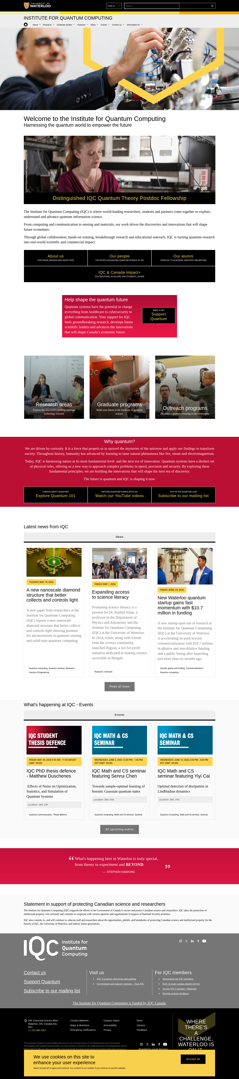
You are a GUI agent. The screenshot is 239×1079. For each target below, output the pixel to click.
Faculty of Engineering (39, 672)
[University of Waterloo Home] (37, 6)
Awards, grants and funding (172, 668)
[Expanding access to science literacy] (119, 563)
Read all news (119, 686)
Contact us (35, 972)
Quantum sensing (56, 668)
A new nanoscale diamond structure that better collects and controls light (53, 594)
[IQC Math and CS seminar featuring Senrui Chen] (119, 740)
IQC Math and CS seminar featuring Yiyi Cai (184, 774)
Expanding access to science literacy (110, 594)
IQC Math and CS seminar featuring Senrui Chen (119, 774)
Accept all (193, 1059)
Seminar (138, 814)
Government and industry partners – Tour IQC (120, 983)
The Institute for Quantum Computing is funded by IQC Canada (119, 1003)
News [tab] (119, 536)
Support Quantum (42, 981)
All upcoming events (119, 829)
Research (70, 668)
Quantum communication (40, 814)
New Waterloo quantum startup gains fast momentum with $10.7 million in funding (181, 605)
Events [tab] (119, 715)
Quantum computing (38, 668)
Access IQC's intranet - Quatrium (180, 988)
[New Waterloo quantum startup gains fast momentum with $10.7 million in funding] (185, 566)
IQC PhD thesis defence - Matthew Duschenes (51, 774)
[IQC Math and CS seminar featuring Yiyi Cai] (185, 740)
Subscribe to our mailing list (52, 990)
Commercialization (194, 668)
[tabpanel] (119, 616)
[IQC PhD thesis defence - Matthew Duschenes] (54, 740)
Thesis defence (60, 814)
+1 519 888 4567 (37, 1030)
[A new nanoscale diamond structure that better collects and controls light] (54, 562)
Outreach (108, 672)
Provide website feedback (176, 993)
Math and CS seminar (124, 814)
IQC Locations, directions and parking (116, 979)
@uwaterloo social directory (153, 1049)
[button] (189, 6)
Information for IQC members (178, 979)
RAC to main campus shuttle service (181, 983)
